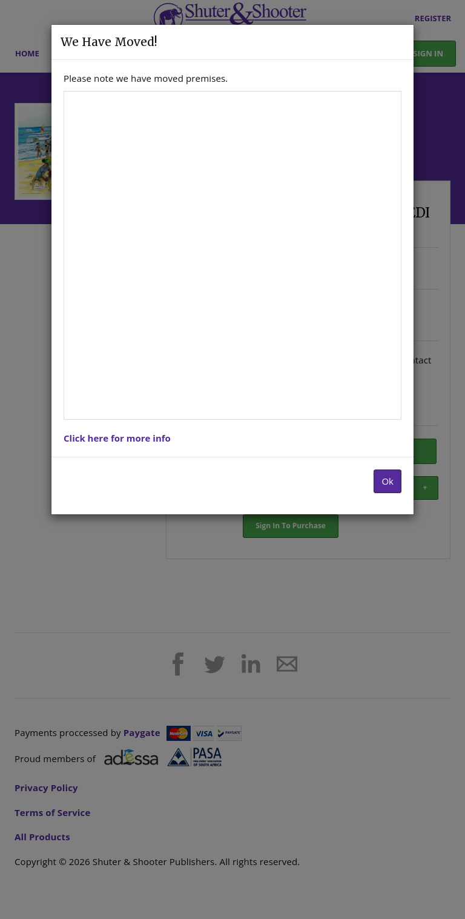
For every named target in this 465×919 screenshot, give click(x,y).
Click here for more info (117, 438)
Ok (387, 481)
